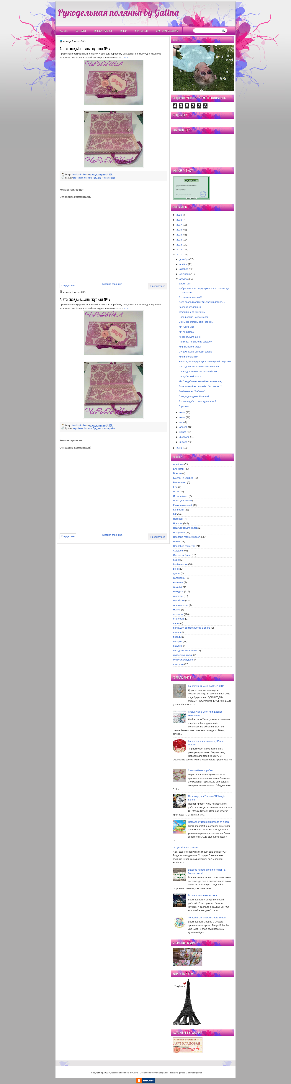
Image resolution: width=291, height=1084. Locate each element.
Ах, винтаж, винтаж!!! (190, 297)
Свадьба (178, 550)
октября (183, 269)
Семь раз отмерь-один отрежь (196, 321)
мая (181, 422)
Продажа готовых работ (104, 177)
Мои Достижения (103, 30)
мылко (176, 609)
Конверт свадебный (190, 307)
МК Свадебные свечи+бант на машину (200, 381)
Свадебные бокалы (190, 376)
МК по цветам (186, 331)
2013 (179, 244)
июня (182, 417)
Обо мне (63, 30)
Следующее (68, 285)
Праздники (179, 532)
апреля (183, 427)
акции (176, 559)
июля (182, 412)
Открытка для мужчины (192, 312)
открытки (178, 614)
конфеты (178, 596)
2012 (179, 249)
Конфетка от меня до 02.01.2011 (206, 686)
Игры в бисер (180, 496)
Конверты (178, 509)
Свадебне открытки (184, 546)
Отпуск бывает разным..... (187, 847)
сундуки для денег (183, 659)
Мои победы (141, 30)
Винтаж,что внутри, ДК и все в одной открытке (205, 361)
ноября (183, 264)
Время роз (184, 283)
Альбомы (178, 464)
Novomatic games (160, 1073)
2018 (179, 219)
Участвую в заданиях (167, 30)
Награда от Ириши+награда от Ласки (209, 822)
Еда (175, 487)
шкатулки (178, 664)
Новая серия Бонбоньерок (193, 317)
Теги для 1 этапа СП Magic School (207, 917)
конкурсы (178, 591)
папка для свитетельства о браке (191, 627)
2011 (179, 254)
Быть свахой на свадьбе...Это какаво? (200, 386)
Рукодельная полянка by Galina (118, 12)
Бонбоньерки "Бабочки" (192, 391)
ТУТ (126, 57)
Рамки (176, 541)
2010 (179, 448)
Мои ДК (123, 30)
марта (182, 432)
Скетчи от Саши (182, 555)
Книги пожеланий (182, 505)
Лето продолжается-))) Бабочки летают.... (202, 302)
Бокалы (177, 473)
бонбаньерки (180, 564)
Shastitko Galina (78, 174)
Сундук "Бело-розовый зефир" (196, 351)
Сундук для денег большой (194, 396)
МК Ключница (186, 326)
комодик (177, 587)
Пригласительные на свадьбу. (195, 341)
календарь (179, 577)
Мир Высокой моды (190, 346)
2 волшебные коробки (200, 770)
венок (176, 568)
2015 (179, 234)
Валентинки (179, 482)
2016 (179, 229)
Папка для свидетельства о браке (198, 371)
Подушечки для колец (185, 527)
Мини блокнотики (188, 356)
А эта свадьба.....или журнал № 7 (197, 401)
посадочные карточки (185, 650)
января (183, 442)
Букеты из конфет (183, 478)
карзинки (178, 582)
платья (177, 632)
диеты (176, 573)
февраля (184, 437)
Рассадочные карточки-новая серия (199, 366)
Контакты (81, 30)
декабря (184, 259)
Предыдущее (157, 286)
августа (183, 279)
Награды (178, 518)
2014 (179, 239)
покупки (177, 646)
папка (176, 623)
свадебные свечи (182, 655)
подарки (177, 641)
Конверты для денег (190, 336)
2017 (179, 224)
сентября (184, 274)
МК (174, 514)
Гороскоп (184, 406)
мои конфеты (180, 605)
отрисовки (178, 618)
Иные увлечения (182, 500)
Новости (88, 177)
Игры (176, 491)
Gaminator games (194, 1073)
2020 (179, 214)
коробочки (78, 177)
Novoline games (177, 1073)
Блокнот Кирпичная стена (202, 895)
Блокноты (178, 468)
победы (177, 636)
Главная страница (112, 284)
